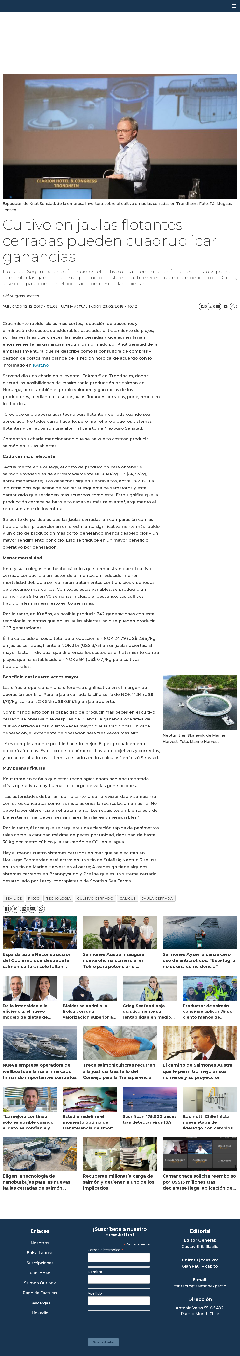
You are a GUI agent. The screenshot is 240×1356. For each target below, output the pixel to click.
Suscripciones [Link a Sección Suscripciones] (40, 1263)
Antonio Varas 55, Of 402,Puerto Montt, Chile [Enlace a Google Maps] (200, 1311)
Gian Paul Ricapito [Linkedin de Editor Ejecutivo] (200, 1266)
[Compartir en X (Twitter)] (210, 306)
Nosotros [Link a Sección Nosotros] (40, 1243)
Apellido (95, 1293)
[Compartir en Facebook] (202, 306)
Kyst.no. (41, 365)
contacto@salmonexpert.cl (200, 1286)
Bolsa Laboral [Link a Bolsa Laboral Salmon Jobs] (40, 1253)
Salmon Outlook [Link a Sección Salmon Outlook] (40, 1283)
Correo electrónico (105, 1249)
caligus (128, 898)
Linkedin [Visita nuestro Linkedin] (40, 1313)
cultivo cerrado (95, 898)
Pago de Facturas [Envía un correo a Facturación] (40, 1293)
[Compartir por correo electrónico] (225, 306)
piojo (34, 898)
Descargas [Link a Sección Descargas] (39, 1303)
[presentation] (124, 1322)
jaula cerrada (157, 898)
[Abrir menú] (234, 6)
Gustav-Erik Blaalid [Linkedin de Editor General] (200, 1246)
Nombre (95, 1272)
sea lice (13, 898)
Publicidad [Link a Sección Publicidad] (40, 1273)
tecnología (58, 898)
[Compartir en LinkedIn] (217, 306)
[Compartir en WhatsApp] (233, 306)
